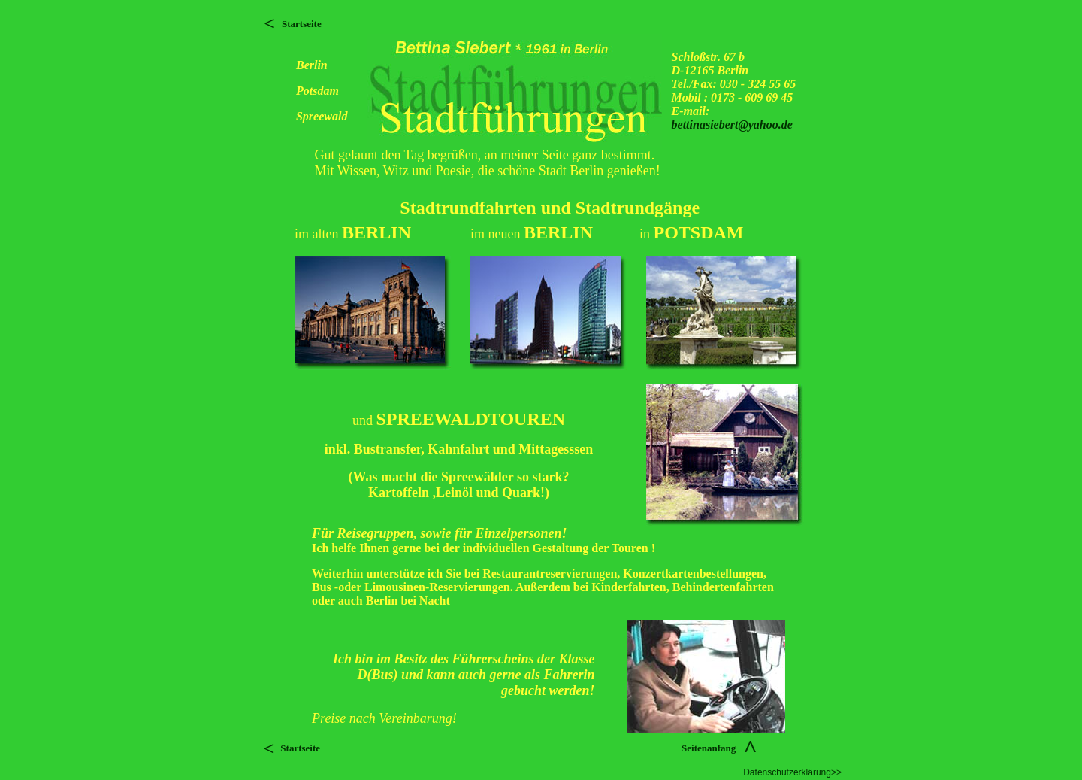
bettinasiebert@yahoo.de (732, 124)
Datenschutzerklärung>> (792, 772)
